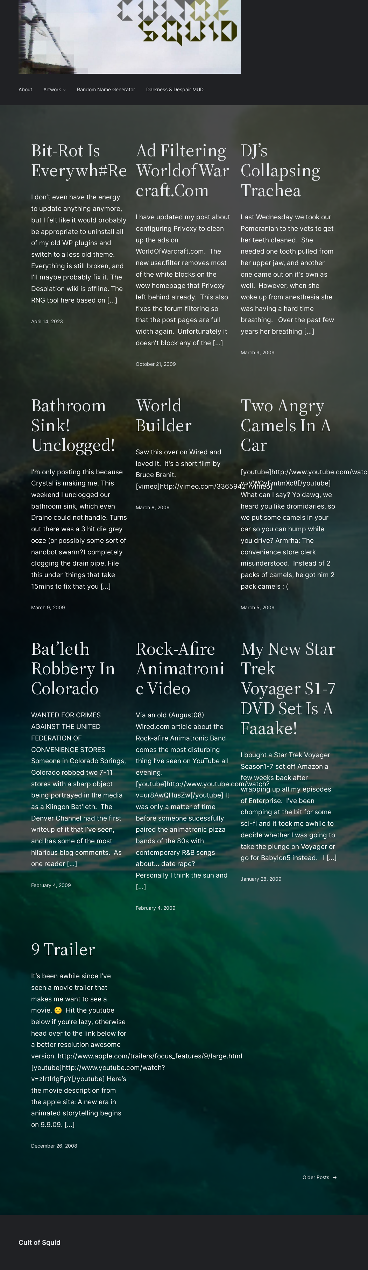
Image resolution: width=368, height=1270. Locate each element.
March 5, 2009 (258, 607)
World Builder (164, 415)
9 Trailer (63, 949)
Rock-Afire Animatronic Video (180, 668)
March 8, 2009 (153, 507)
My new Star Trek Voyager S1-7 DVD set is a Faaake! (288, 688)
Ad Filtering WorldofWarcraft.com (182, 170)
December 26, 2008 (54, 1146)
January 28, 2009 (261, 879)
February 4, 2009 (51, 885)
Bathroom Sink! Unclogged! (73, 425)
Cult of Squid (40, 1242)
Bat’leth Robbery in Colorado (73, 668)
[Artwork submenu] (64, 89)
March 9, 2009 (258, 352)
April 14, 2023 (47, 321)
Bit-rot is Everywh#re (79, 160)
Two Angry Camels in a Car (286, 425)
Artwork (52, 89)
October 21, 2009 (156, 364)
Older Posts (320, 1177)
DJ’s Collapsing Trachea (280, 170)
